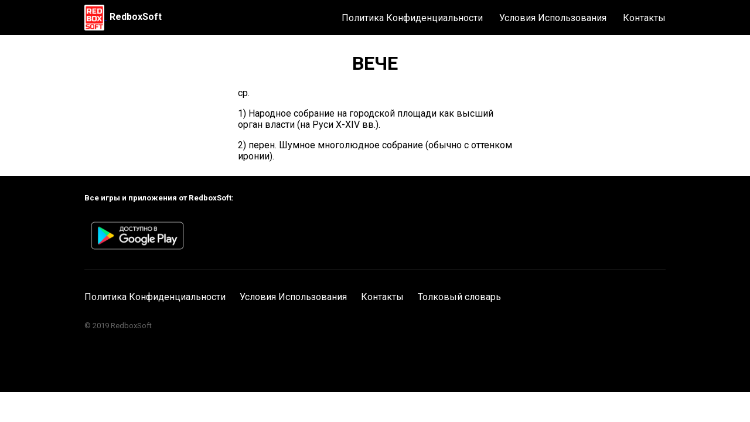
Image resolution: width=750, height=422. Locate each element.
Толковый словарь (459, 296)
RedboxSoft (136, 16)
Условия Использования (552, 17)
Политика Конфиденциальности (412, 17)
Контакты (644, 17)
